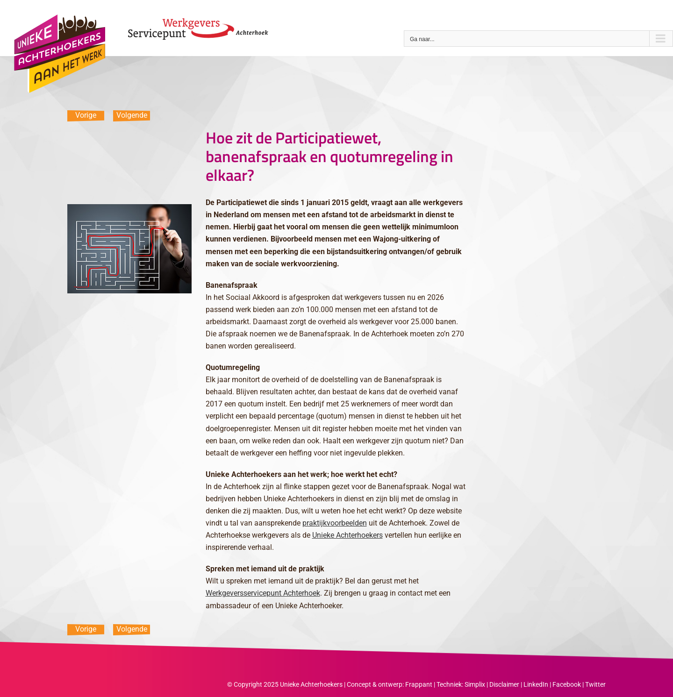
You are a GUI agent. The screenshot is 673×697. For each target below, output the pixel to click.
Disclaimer (504, 684)
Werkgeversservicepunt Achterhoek (263, 593)
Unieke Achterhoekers (347, 535)
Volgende (131, 115)
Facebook (566, 684)
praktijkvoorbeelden (334, 523)
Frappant (418, 684)
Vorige (85, 115)
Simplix (475, 684)
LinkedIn (535, 684)
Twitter (595, 684)
